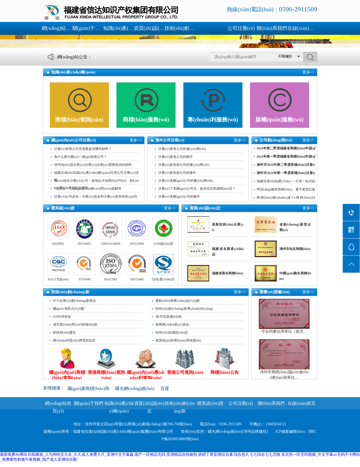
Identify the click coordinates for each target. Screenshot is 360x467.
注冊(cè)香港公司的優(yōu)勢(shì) (182, 149)
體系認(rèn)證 (210, 41)
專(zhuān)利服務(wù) (213, 119)
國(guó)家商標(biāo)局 (88, 388)
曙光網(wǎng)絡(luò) (134, 388)
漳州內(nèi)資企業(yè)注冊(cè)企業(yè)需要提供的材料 (93, 165)
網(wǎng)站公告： (74, 57)
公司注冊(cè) (241, 28)
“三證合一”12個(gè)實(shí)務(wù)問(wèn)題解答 (88, 188)
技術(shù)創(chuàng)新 (180, 28)
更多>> (308, 72)
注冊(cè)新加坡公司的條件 (177, 173)
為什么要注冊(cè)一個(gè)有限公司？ (80, 157)
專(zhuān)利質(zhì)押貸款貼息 (74, 340)
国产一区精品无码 (150, 454)
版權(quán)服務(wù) (280, 119)
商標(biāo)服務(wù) (146, 119)
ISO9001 (58, 244)
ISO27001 (110, 279)
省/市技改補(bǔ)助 (168, 316)
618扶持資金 (62, 316)
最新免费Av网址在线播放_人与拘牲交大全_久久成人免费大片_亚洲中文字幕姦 (67, 454)
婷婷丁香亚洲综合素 (215, 454)
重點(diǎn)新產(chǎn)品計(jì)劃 (177, 301)
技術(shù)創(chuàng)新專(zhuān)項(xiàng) (184, 309)
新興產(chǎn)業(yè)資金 (172, 324)
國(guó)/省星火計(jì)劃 (69, 309)
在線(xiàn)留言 (302, 28)
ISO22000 (137, 244)
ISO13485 (137, 279)
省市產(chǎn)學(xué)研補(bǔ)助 (75, 324)
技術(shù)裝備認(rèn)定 (171, 332)
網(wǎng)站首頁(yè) (57, 28)
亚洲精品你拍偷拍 (181, 454)
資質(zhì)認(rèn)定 (149, 28)
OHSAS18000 (110, 244)
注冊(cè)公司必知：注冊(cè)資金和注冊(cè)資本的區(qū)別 (95, 196)
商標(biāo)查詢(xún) (79, 119)
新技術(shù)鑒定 (64, 332)
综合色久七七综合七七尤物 (257, 454)
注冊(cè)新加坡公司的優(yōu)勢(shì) (183, 165)
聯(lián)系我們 (272, 28)
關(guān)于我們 (87, 28)
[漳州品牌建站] (255, 431)
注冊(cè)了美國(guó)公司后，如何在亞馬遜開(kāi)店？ (197, 188)
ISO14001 (84, 244)
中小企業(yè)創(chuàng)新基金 (74, 301)
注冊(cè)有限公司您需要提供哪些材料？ (83, 149)
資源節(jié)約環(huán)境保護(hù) (178, 340)
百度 (164, 388)
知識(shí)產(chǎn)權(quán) (118, 28)
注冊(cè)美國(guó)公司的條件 (179, 196)
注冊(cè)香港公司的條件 (175, 157)
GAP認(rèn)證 (163, 244)
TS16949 (84, 279)
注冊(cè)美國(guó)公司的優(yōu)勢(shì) (185, 181)
